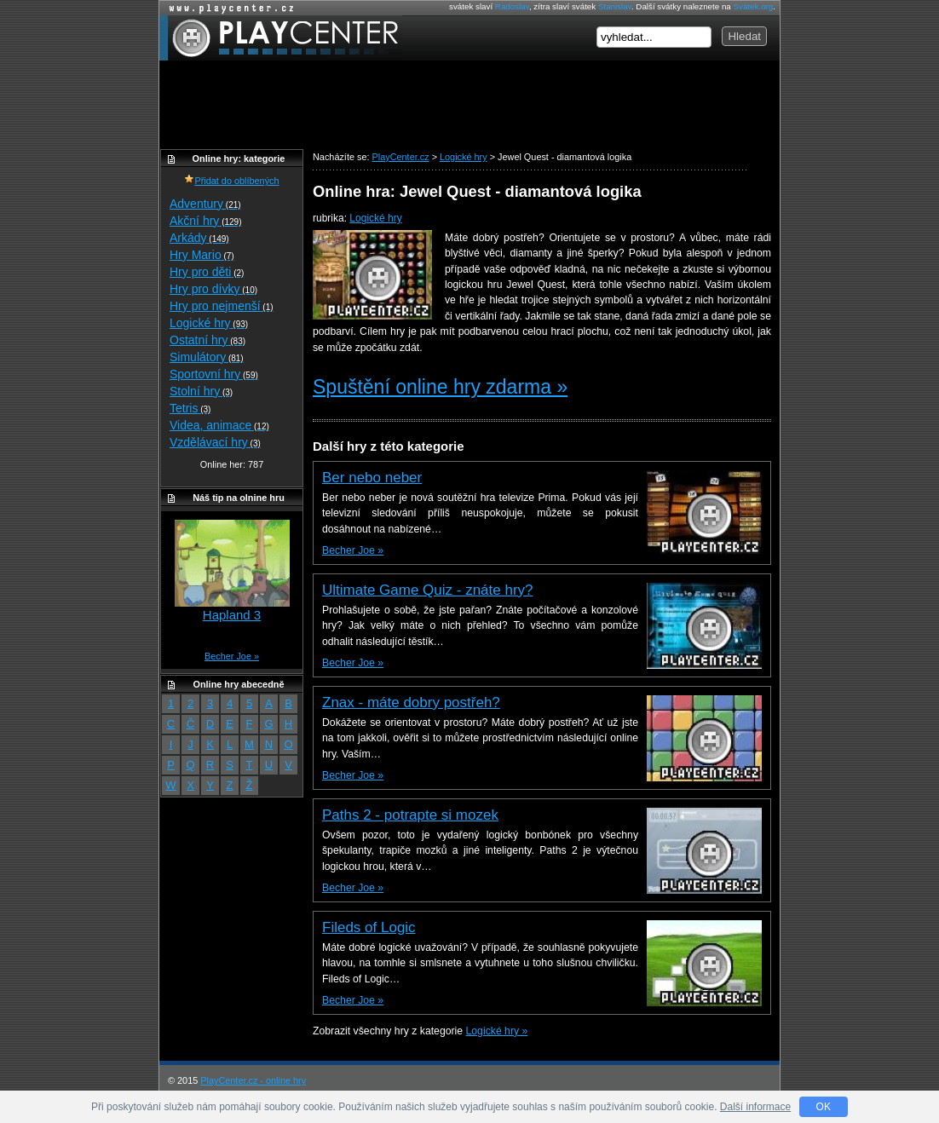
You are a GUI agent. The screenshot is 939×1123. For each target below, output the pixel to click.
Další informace (755, 1107)
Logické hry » (497, 1031)
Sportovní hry (214, 374)
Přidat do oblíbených (231, 181)
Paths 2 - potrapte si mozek (410, 815)
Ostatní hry (207, 340)
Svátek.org (754, 6)
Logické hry (375, 218)
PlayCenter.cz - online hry (253, 1080)
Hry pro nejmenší (222, 306)
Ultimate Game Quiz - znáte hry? (427, 590)
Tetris (190, 408)
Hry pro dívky (213, 289)
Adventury (205, 203)
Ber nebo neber (372, 477)
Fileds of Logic (369, 927)
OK (823, 1107)
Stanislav (614, 6)
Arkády (199, 238)
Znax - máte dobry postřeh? (411, 702)
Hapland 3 (232, 615)
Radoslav (512, 6)
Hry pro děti (207, 272)
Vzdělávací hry (215, 442)
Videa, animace (219, 425)
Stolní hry (201, 391)
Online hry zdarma (227, 8)
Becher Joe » (352, 550)
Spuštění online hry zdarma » (440, 387)
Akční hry (205, 220)
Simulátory (207, 357)
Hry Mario (202, 255)
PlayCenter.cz (280, 37)
